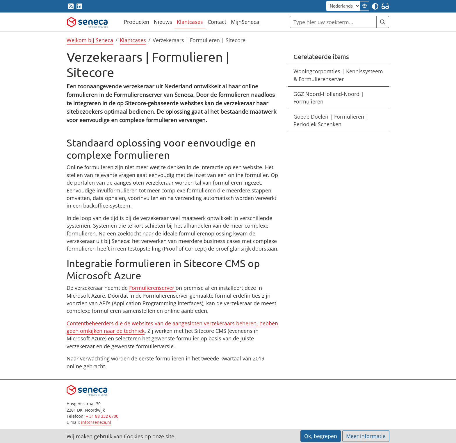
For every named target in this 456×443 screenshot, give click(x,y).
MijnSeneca (245, 21)
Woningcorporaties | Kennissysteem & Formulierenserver (338, 75)
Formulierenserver (151, 287)
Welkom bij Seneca (90, 40)
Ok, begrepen (320, 436)
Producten (136, 21)
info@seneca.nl (96, 422)
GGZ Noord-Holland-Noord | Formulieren (328, 97)
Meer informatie (366, 436)
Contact (217, 21)
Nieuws (163, 21)
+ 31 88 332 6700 (102, 416)
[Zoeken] (333, 22)
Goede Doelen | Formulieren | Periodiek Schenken (330, 120)
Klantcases (190, 21)
